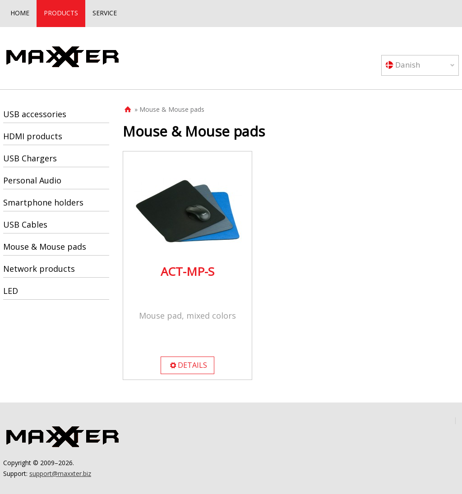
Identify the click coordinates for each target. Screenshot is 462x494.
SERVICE (104, 13)
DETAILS (188, 365)
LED (10, 290)
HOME (19, 13)
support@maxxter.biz (60, 473)
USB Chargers (30, 158)
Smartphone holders (43, 202)
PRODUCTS (61, 13)
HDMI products (32, 136)
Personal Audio (32, 180)
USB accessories (34, 114)
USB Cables (25, 224)
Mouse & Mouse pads (44, 246)
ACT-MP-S (187, 271)
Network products (39, 268)
